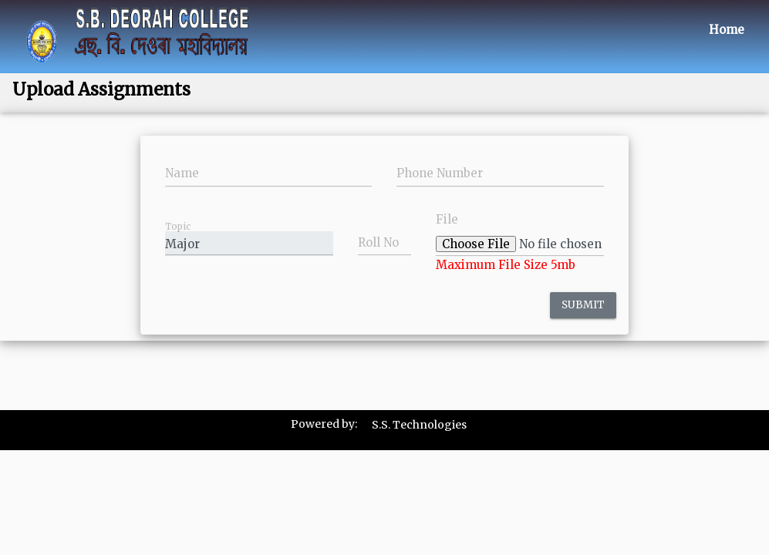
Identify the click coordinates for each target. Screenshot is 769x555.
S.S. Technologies (419, 425)
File (447, 219)
